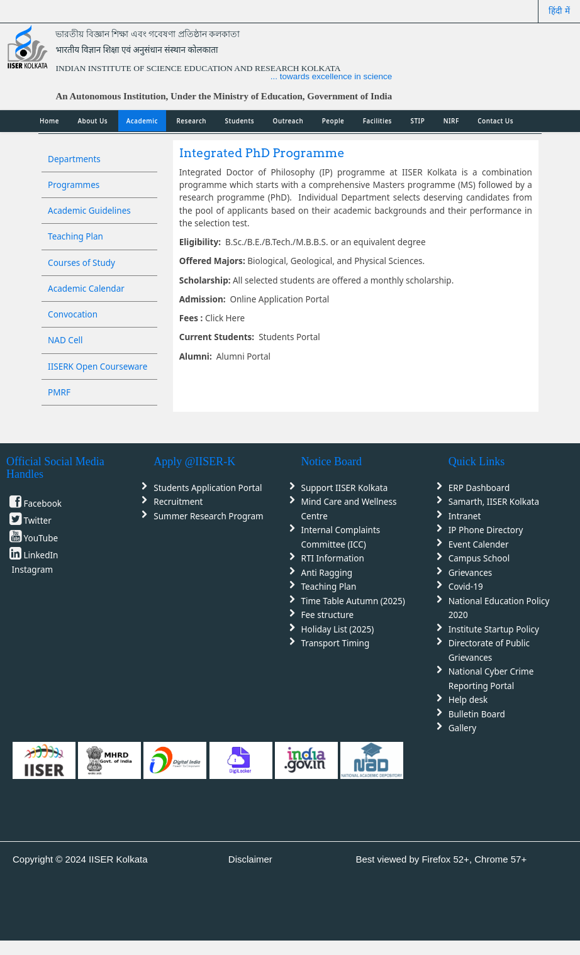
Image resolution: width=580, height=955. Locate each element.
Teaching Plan (75, 236)
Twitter (38, 520)
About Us (92, 120)
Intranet (465, 516)
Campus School (479, 558)
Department (367, 197)
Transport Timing (335, 643)
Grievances (471, 572)
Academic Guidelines (89, 210)
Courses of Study (81, 262)
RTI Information (332, 558)
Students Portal (289, 337)
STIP (418, 120)
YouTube (41, 538)
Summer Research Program (208, 516)
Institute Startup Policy (494, 629)
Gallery (462, 728)
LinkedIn (41, 555)
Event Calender (479, 544)
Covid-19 (466, 586)
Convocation (73, 314)
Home (49, 120)
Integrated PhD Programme (262, 152)
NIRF (451, 120)
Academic (142, 120)
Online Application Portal (278, 299)
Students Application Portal (207, 488)
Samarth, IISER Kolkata (494, 501)
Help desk (468, 699)
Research (191, 120)
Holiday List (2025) (337, 629)
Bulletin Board (477, 714)
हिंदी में (559, 11)
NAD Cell (65, 340)
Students (240, 120)
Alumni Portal (243, 356)
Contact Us (495, 120)
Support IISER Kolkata (344, 488)
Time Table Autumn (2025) (353, 601)
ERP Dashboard (479, 488)
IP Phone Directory (486, 530)
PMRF (59, 392)
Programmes (73, 184)
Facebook (43, 503)
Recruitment (178, 501)
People (333, 120)
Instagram (32, 569)
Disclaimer (250, 859)
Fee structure (327, 615)
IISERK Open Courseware (97, 366)
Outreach (288, 120)
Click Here (225, 318)
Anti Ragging (327, 572)
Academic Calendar (86, 288)
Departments (74, 159)
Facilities (377, 120)
